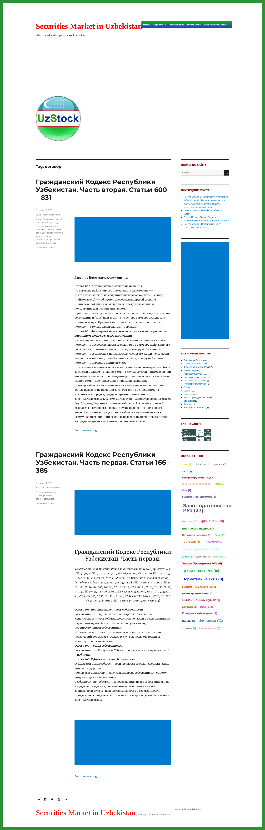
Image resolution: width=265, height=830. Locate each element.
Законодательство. (217, 24)
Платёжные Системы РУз (185, 24)
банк (45, 219)
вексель (45, 222)
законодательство (53, 232)
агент (39, 219)
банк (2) (220, 535)
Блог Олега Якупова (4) (198, 528)
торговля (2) (190, 521)
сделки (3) (203, 556)
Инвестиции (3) (209, 628)
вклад (54, 222)
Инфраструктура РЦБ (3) (199, 477)
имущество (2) (213, 541)
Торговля (189, 394)
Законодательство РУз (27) (207, 508)
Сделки (187, 390)
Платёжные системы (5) (199, 586)
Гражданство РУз (193, 363)
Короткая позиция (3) (196, 535)
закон (39, 232)
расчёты (40, 243)
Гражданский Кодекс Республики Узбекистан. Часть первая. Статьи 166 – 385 (103, 462)
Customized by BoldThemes (187, 809)
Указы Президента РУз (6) (202, 563)
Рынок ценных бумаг (195, 384)
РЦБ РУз (160, 24)
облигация (42, 239)
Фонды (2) (188, 620)
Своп (186, 387)
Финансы (189, 401)
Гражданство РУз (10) (200, 571)
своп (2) (187, 471)
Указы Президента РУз (196, 397)
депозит (40, 229)
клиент (40, 236)
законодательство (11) (201, 549)
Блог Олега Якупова (194, 360)
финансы (51, 243)
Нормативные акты (194, 377)
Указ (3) (220, 483)
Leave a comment (45, 247)
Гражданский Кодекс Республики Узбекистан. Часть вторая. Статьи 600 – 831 (101, 189)
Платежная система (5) (199, 496)
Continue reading (86, 430)
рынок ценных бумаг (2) (197, 593)
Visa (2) (186, 490)
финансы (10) (212, 521)
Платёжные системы (195, 380)
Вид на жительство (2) (196, 483)
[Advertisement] (133, 69)
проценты (54, 239)
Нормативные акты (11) (202, 579)
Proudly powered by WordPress (154, 814)
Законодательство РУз (48, 214)
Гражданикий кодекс (47, 226)
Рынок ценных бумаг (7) (201, 600)
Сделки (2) (189, 628)
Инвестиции (191, 370)
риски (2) (220, 464)
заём (58, 229)
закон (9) (203, 464)
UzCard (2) (206, 606)
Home (146, 24)
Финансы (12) (211, 621)
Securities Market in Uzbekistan (89, 26)
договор (50, 229)
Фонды (187, 404)
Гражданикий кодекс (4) (199, 613)
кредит (48, 236)
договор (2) (189, 606)
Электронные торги (194, 407)
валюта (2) (219, 556)
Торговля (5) (191, 541)
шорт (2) (187, 556)
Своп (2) (187, 464)
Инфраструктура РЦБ (195, 373)
